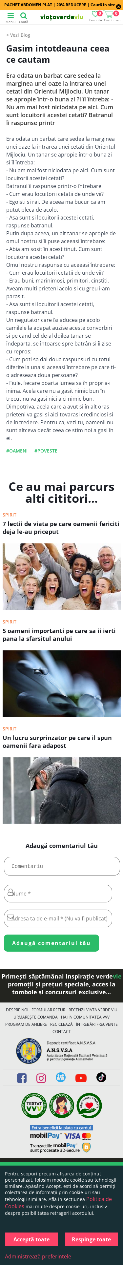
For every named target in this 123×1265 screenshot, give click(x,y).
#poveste (45, 451)
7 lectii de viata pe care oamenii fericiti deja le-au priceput (61, 528)
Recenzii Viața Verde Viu (93, 1012)
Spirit (9, 515)
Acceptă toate (31, 1239)
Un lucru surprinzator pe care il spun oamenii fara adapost (57, 741)
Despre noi (17, 1012)
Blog (25, 35)
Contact (61, 1034)
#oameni (17, 451)
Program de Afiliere (26, 1027)
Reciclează (61, 1027)
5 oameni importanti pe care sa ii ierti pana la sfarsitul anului (59, 635)
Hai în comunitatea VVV (85, 1020)
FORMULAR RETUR (48, 1012)
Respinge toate (91, 1239)
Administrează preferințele (38, 1256)
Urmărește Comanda (35, 1020)
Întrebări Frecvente (97, 1027)
